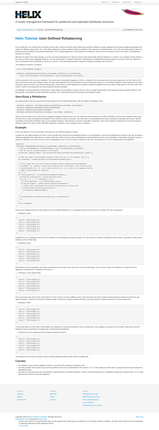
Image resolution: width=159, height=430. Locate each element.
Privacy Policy (23, 425)
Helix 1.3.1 (105, 2)
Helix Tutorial (26, 38)
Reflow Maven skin (21, 419)
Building (19, 397)
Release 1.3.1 (32, 30)
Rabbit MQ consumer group (91, 397)
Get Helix (116, 2)
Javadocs (53, 399)
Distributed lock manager (90, 394)
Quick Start (53, 394)
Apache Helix (21, 2)
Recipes (138, 2)
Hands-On (127, 2)
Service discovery (88, 402)
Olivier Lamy (43, 419)
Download (20, 394)
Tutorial (52, 397)
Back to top (140, 417)
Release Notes (21, 399)
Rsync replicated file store (91, 399)
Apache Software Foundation (37, 417)
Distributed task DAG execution (92, 405)
